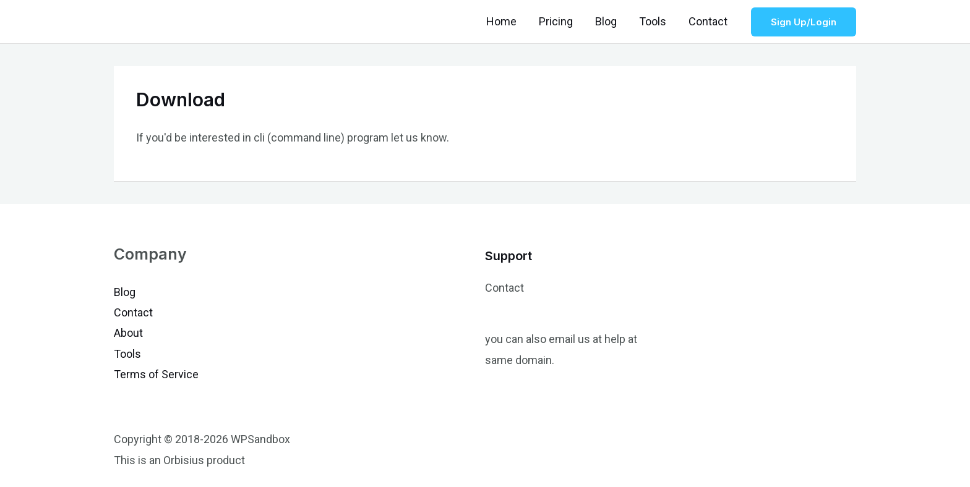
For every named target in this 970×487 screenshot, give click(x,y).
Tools (652, 21)
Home (501, 21)
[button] (803, 21)
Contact (708, 21)
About (128, 332)
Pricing (556, 21)
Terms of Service (156, 374)
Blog (606, 21)
